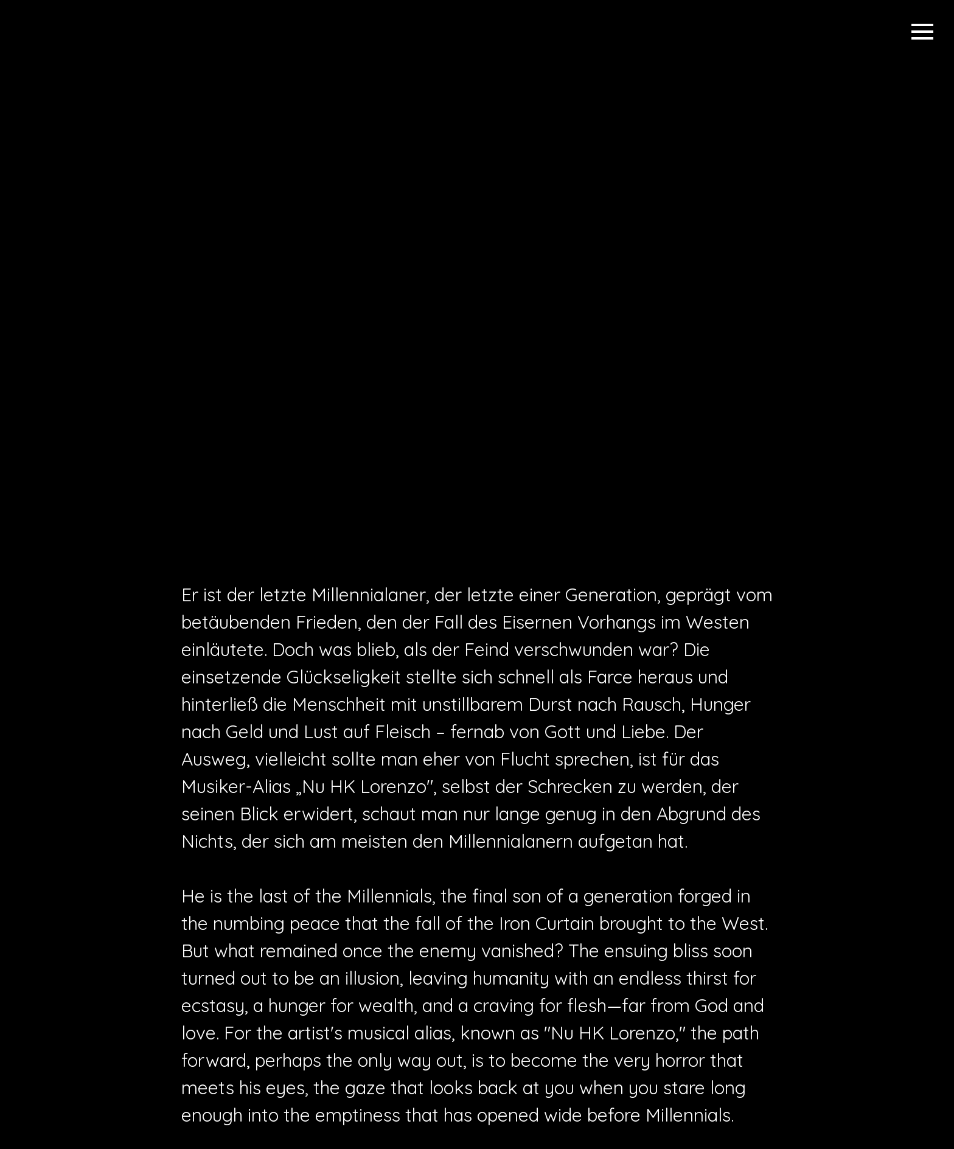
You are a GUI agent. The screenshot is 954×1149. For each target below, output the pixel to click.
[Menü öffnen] (922, 31)
